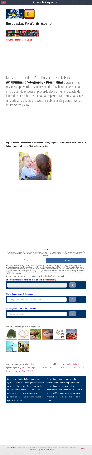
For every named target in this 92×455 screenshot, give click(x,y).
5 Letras (28, 39)
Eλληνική (72, 367)
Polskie (64, 367)
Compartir (66, 260)
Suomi (51, 367)
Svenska (29, 367)
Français (50, 364)
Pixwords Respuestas (14, 39)
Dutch (75, 364)
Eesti (24, 371)
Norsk (44, 367)
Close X (82, 449)
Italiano (58, 364)
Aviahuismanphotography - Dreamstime (34, 82)
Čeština (81, 367)
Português (19, 367)
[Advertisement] (46, 60)
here (56, 451)
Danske (37, 367)
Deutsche (67, 364)
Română (33, 364)
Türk (57, 367)
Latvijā (17, 371)
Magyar (42, 364)
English (26, 364)
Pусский (10, 367)
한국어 (30, 371)
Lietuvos (9, 371)
